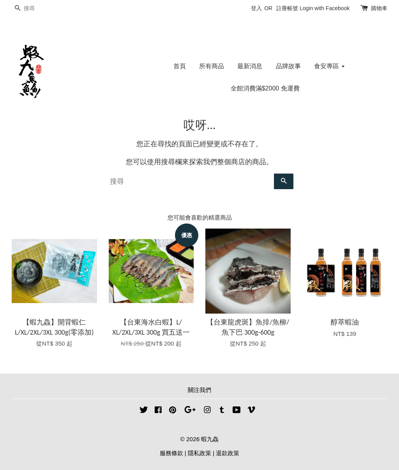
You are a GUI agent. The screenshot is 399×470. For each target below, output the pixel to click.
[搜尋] (35, 8)
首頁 (179, 66)
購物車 (379, 8)
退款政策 (227, 453)
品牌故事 (288, 66)
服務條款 (171, 453)
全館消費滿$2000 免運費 (265, 88)
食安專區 (329, 66)
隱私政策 (199, 453)
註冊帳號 (287, 8)
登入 (256, 8)
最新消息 (249, 66)
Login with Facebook (325, 8)
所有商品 (211, 66)
